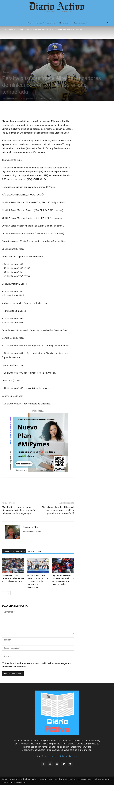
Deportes (13, 29)
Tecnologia (51, 23)
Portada (30, 23)
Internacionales (80, 23)
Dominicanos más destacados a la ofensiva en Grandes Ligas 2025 (13, 578)
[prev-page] (4, 593)
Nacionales (64, 23)
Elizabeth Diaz (12, 98)
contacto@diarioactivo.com (63, 756)
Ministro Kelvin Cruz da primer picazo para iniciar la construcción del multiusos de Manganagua (18, 510)
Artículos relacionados (14, 551)
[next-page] (9, 593)
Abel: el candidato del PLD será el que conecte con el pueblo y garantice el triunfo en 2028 (58, 510)
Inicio (4, 29)
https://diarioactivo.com (32, 531)
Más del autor (34, 551)
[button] (108, 23)
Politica (40, 23)
